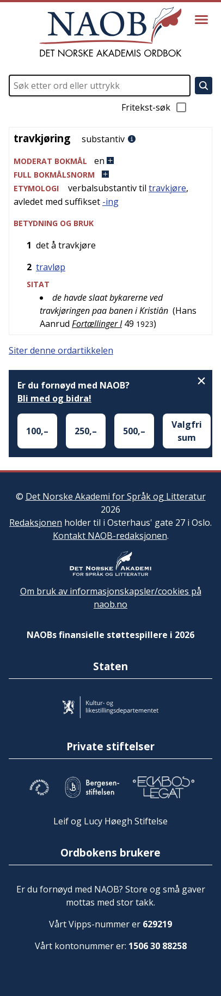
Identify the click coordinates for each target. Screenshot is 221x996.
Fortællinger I (97, 324)
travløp (50, 267)
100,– (37, 431)
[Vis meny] (201, 19)
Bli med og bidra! (54, 398)
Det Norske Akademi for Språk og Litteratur (116, 496)
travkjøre (167, 188)
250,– (86, 431)
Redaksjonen (35, 523)
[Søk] (203, 85)
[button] (110, 161)
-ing (110, 202)
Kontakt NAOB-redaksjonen (110, 536)
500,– (134, 431)
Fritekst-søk (154, 107)
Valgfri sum (186, 431)
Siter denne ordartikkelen (61, 350)
